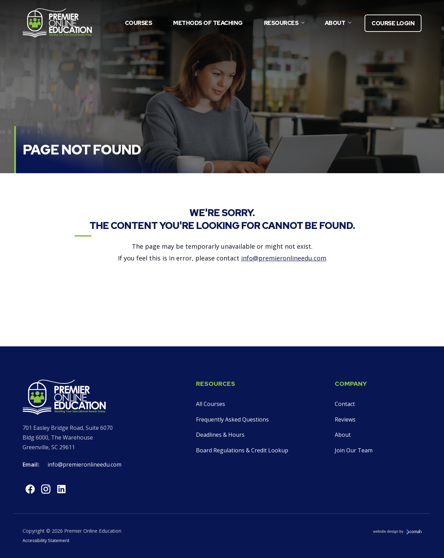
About (343, 435)
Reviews (345, 419)
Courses (138, 23)
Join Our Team (354, 450)
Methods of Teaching (208, 23)
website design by (397, 531)
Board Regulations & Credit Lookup (242, 450)
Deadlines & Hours (220, 435)
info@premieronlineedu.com (283, 258)
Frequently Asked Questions (232, 419)
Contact (345, 404)
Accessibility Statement (46, 540)
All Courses (210, 404)
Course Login (393, 23)
